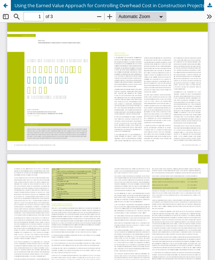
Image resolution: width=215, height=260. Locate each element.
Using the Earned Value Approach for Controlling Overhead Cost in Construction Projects (109, 5)
